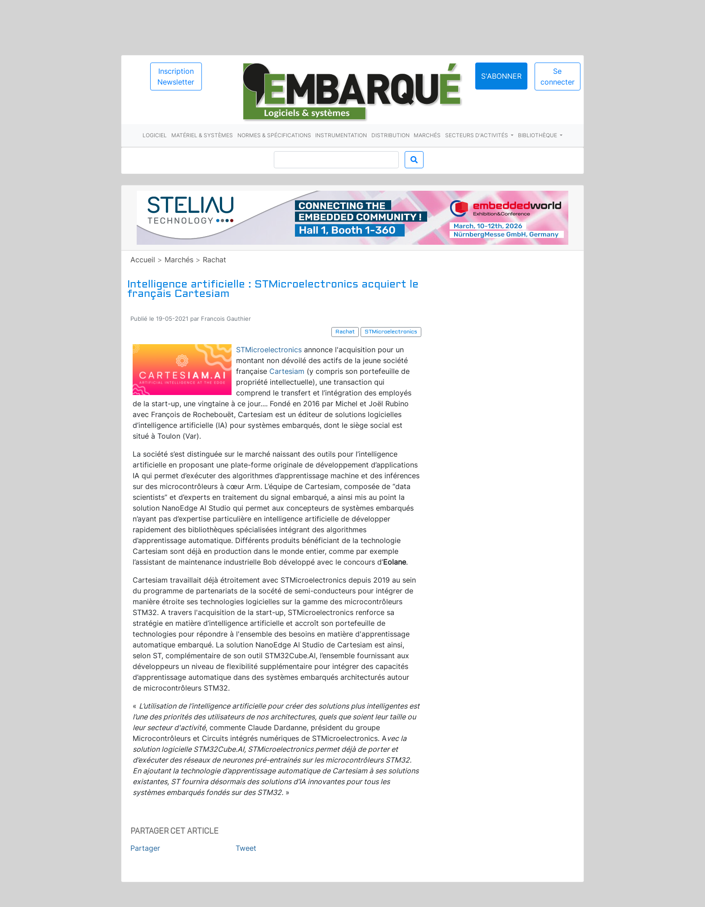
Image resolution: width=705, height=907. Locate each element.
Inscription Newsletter (175, 76)
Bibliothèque (538, 135)
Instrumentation (341, 135)
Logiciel (155, 135)
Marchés (427, 135)
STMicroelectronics (269, 349)
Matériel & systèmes (202, 135)
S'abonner (501, 76)
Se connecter (557, 76)
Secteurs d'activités (477, 135)
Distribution (390, 135)
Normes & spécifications (274, 135)
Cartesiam (286, 371)
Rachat (214, 259)
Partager (145, 848)
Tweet (246, 848)
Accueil (142, 259)
